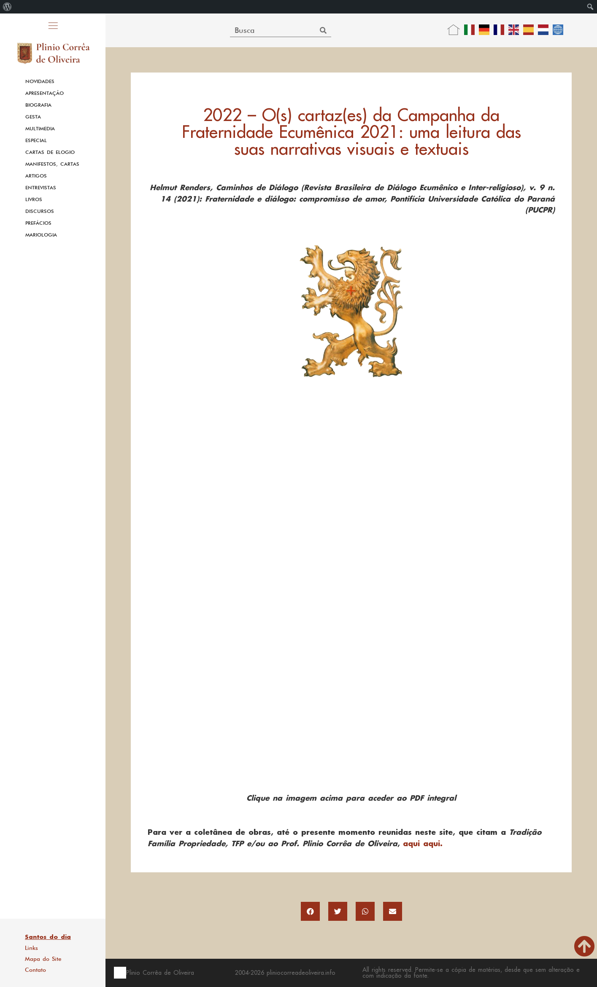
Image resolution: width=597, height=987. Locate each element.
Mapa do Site (43, 958)
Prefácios (38, 223)
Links (31, 947)
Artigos (36, 176)
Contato (35, 969)
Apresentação (44, 93)
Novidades (39, 81)
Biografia (38, 105)
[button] (310, 911)
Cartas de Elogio (50, 152)
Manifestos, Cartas (52, 164)
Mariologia (41, 235)
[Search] (323, 30)
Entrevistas (40, 188)
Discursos (39, 211)
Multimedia (40, 129)
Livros (33, 199)
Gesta (33, 117)
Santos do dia (48, 937)
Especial (36, 140)
